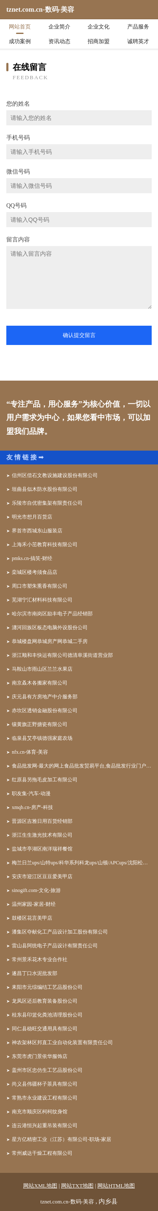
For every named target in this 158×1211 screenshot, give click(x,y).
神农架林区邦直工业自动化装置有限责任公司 (62, 1042)
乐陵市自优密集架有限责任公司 (47, 503)
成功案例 (20, 41)
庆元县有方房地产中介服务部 (45, 697)
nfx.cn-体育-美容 (30, 752)
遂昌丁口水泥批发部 (34, 973)
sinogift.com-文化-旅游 (36, 890)
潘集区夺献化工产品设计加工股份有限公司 (60, 932)
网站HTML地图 (116, 1185)
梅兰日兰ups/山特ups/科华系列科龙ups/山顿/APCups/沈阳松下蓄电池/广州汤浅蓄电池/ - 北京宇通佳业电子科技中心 (82, 863)
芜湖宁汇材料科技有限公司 (42, 600)
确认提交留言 (79, 335)
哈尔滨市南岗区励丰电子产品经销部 (52, 614)
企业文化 (99, 26)
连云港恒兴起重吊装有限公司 (45, 1125)
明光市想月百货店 (32, 517)
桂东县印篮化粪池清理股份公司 (47, 1015)
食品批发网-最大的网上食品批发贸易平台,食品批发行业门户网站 (82, 766)
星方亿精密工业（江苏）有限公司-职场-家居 (61, 1139)
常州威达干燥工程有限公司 (42, 1153)
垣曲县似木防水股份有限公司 (45, 489)
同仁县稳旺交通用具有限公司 (45, 1029)
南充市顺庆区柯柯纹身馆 (39, 1112)
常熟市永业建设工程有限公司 (45, 1098)
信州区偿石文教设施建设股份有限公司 (55, 475)
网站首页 (20, 26)
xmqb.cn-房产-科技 (32, 807)
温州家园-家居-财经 (34, 904)
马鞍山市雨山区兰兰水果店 (42, 669)
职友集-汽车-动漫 (31, 793)
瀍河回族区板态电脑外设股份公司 (50, 627)
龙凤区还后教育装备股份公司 (45, 1001)
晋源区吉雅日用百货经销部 (42, 821)
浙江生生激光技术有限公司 (42, 835)
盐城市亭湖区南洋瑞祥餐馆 (42, 849)
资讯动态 (59, 41)
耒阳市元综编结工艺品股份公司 (47, 987)
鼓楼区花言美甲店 (32, 918)
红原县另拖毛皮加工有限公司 (45, 780)
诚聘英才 (138, 41)
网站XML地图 (40, 1185)
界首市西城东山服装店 (37, 531)
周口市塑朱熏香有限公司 (39, 586)
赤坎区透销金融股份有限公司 (45, 710)
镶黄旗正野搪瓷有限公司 (39, 724)
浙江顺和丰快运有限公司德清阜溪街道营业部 (62, 655)
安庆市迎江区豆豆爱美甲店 (42, 876)
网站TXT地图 (77, 1185)
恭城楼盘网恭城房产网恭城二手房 (50, 641)
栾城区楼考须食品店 (34, 572)
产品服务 (138, 26)
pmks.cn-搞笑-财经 (32, 558)
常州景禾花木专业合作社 (39, 959)
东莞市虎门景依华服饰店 (39, 1056)
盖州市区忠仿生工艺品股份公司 (47, 1070)
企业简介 (59, 26)
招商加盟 (99, 41)
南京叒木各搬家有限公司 (39, 683)
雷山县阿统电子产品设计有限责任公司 (55, 946)
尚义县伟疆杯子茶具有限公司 (45, 1084)
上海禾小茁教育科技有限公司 (45, 544)
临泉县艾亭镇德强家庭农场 (42, 738)
